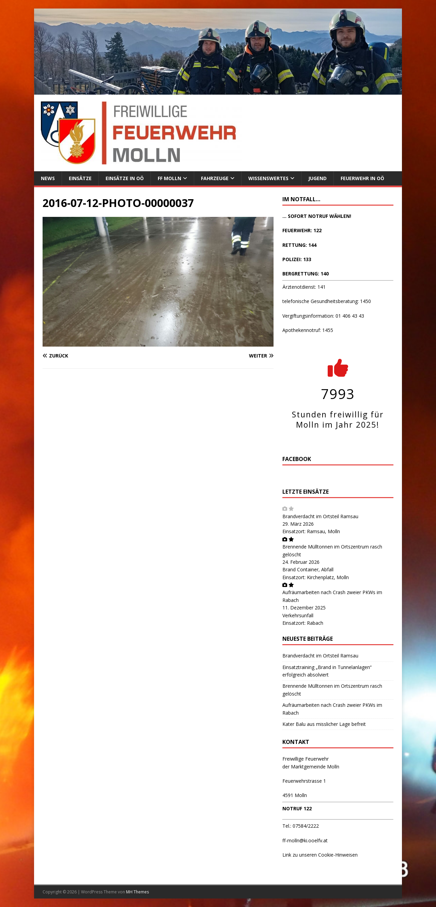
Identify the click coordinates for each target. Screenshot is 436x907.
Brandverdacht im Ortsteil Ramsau (320, 516)
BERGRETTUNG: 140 (305, 273)
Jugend (317, 178)
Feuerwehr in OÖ (362, 178)
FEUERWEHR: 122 (302, 230)
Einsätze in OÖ (125, 178)
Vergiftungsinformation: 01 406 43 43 (323, 316)
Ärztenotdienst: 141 (304, 287)
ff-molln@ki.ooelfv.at (305, 840)
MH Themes (137, 892)
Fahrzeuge (215, 178)
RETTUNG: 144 (299, 245)
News (48, 178)
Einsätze (80, 178)
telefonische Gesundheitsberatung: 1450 (326, 301)
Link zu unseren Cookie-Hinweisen (320, 855)
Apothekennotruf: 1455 (307, 330)
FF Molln (169, 178)
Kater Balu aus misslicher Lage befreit (324, 724)
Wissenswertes (268, 178)
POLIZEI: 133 (296, 259)
